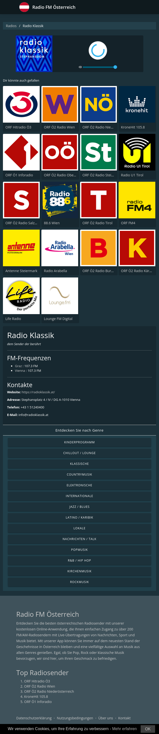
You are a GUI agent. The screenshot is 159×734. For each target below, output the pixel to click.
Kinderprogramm (79, 442)
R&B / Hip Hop (79, 560)
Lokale (79, 528)
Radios (11, 25)
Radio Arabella (55, 270)
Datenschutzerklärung (34, 718)
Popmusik (79, 550)
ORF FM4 (128, 223)
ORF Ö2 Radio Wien (59, 127)
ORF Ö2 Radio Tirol (97, 223)
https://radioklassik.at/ (38, 392)
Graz (18, 366)
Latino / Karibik (79, 517)
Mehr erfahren (124, 729)
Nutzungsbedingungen (75, 718)
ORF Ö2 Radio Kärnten (139, 270)
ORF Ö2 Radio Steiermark (103, 175)
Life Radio (13, 318)
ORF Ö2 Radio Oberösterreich (67, 175)
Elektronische (79, 485)
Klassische (79, 464)
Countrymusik (79, 474)
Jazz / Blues (79, 507)
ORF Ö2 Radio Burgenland (103, 270)
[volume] (100, 67)
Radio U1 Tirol (132, 175)
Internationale (79, 496)
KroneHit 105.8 (133, 127)
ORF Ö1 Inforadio (19, 175)
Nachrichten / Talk (79, 539)
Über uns (105, 718)
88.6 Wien (52, 223)
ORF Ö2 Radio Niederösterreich (108, 127)
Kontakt (124, 718)
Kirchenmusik (79, 571)
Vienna (20, 370)
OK (148, 729)
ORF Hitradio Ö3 (18, 127)
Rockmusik (79, 582)
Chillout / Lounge (79, 453)
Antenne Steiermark (21, 270)
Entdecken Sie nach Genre (79, 430)
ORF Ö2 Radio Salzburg (23, 223)
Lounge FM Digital (58, 318)
